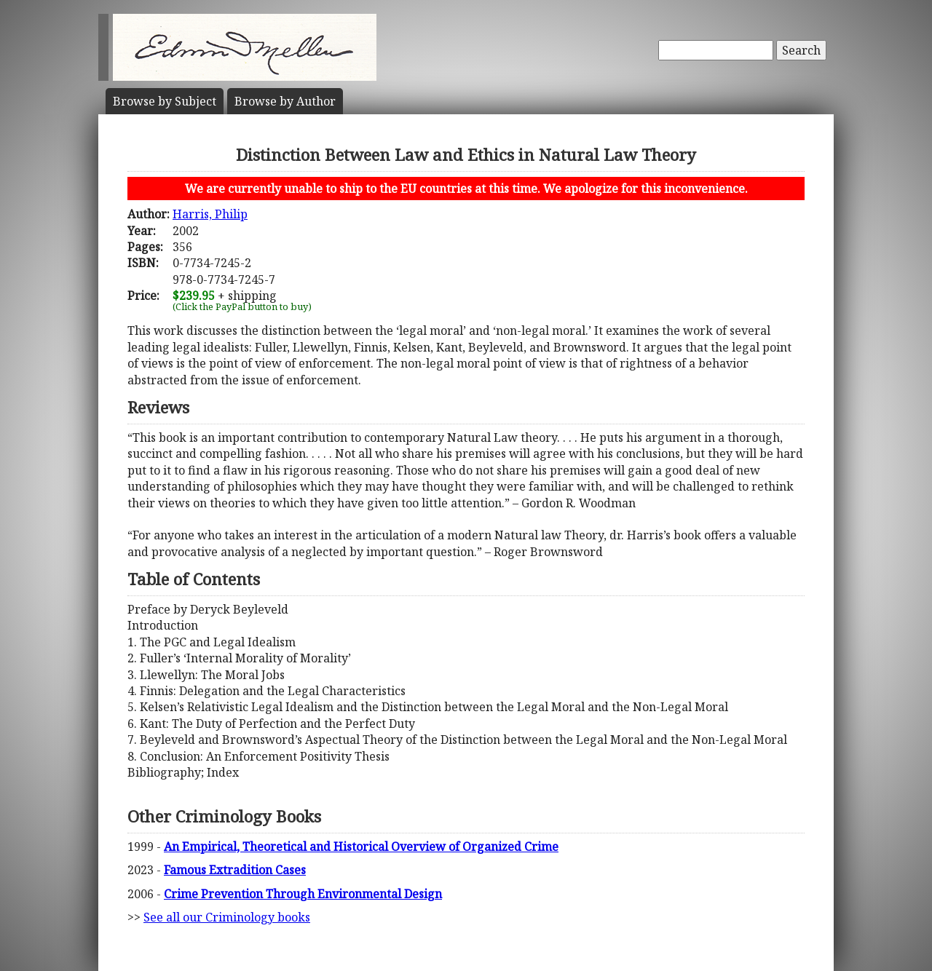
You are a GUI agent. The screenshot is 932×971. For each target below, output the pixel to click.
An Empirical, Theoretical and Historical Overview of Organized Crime (361, 847)
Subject (164, 101)
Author (285, 101)
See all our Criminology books (226, 917)
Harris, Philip (210, 214)
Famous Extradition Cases (235, 870)
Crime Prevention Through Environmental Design (303, 894)
